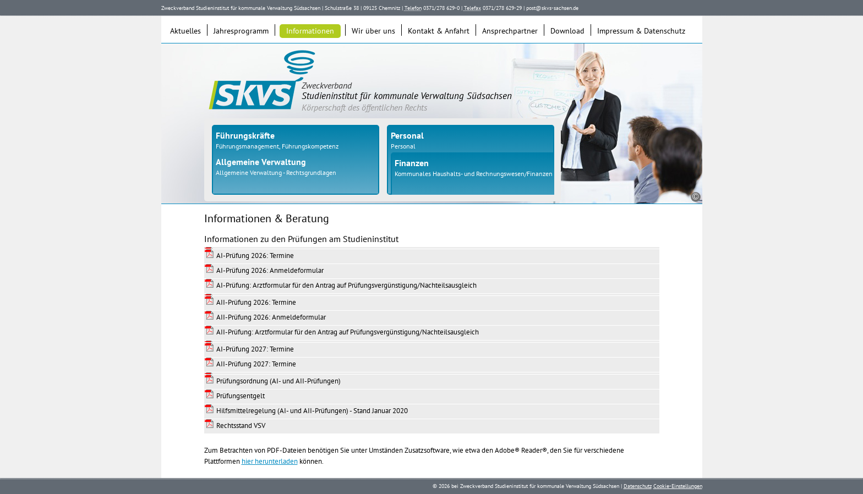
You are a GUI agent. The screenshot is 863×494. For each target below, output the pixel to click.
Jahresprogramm (241, 31)
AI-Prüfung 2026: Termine (255, 255)
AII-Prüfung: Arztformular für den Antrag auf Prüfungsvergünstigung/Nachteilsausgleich (347, 332)
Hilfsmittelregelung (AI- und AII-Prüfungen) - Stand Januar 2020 (312, 410)
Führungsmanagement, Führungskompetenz (277, 146)
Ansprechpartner (510, 31)
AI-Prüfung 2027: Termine (255, 349)
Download (567, 31)
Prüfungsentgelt (240, 395)
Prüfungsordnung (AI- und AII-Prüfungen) (278, 381)
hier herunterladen (270, 461)
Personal (403, 146)
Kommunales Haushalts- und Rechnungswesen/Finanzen (474, 173)
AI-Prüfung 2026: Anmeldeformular (270, 270)
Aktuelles (185, 31)
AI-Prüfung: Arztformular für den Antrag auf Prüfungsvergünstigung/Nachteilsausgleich (346, 285)
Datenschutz (638, 486)
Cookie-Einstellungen (677, 486)
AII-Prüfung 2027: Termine (256, 364)
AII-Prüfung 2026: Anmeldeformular (271, 317)
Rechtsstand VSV (240, 425)
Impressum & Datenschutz (641, 31)
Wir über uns (373, 31)
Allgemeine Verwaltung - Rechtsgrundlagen (276, 172)
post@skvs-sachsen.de (552, 8)
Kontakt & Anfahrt (438, 31)
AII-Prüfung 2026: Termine (256, 302)
